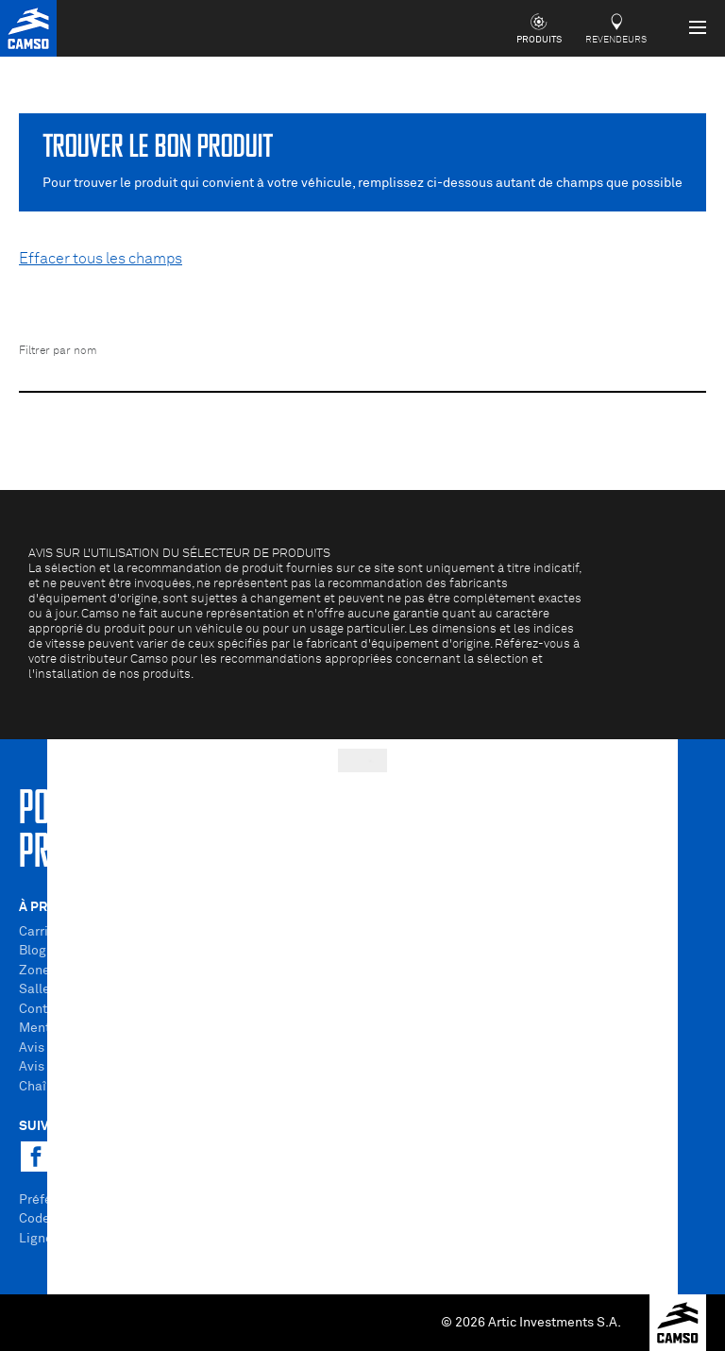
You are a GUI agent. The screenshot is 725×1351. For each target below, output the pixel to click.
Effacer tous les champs (100, 258)
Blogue (40, 950)
